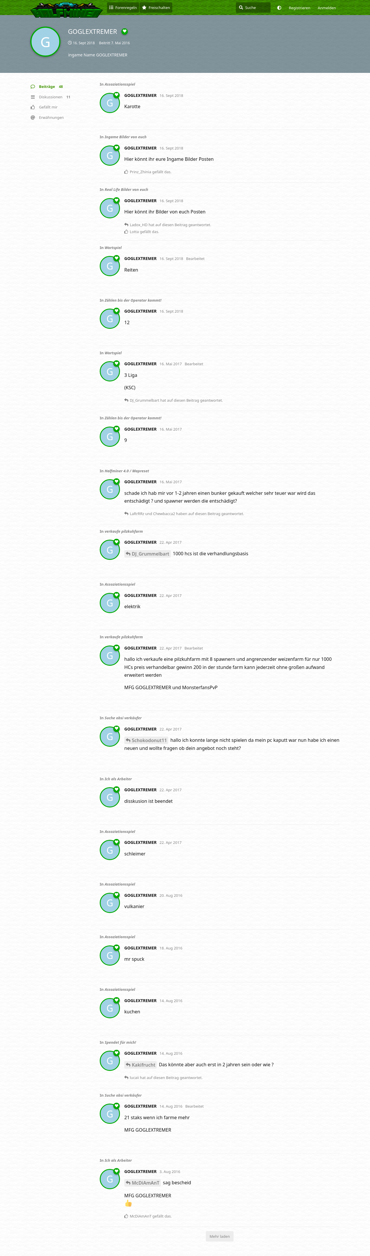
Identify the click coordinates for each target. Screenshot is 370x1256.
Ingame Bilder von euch (126, 136)
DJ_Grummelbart (150, 554)
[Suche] (253, 7)
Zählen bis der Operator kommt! (133, 300)
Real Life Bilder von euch (126, 189)
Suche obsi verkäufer (123, 717)
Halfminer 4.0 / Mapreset (127, 470)
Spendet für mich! (120, 1042)
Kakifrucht (143, 1065)
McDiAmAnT (145, 1183)
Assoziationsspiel (120, 84)
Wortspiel (113, 247)
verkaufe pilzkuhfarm (124, 531)
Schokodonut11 (149, 740)
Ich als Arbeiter (118, 778)
